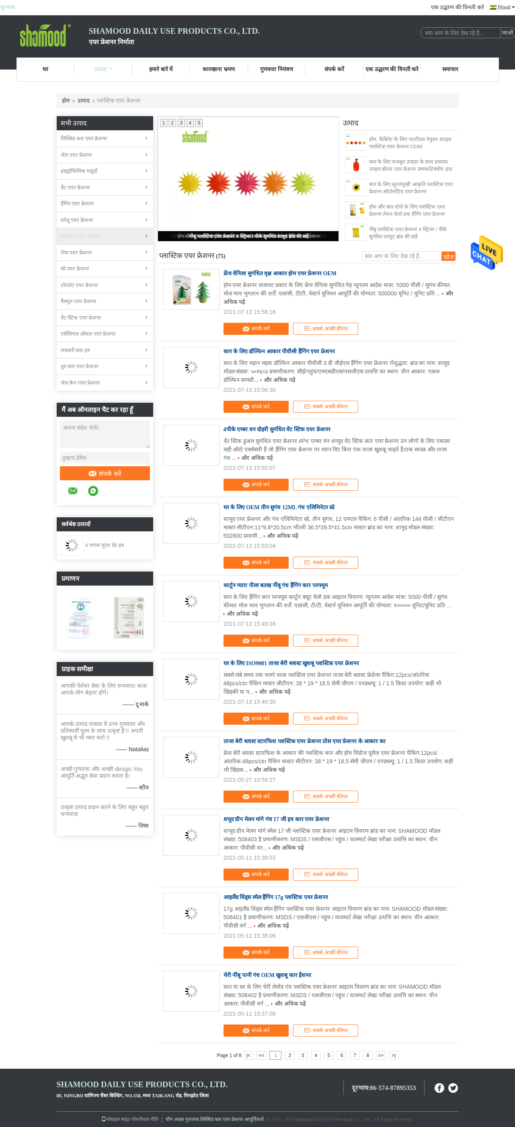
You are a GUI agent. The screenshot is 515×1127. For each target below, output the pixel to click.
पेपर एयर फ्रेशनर (76, 253)
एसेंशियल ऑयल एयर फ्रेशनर (88, 334)
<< (261, 1055)
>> (381, 1055)
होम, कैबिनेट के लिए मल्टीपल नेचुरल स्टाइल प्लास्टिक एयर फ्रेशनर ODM (410, 143)
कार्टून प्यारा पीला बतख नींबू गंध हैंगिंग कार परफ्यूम (276, 585)
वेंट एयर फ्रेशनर (75, 187)
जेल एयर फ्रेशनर (76, 155)
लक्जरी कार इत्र (75, 350)
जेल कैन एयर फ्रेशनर (80, 383)
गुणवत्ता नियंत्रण (276, 69)
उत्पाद (103, 69)
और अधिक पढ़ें (279, 380)
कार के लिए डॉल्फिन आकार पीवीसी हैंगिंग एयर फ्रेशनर (279, 351)
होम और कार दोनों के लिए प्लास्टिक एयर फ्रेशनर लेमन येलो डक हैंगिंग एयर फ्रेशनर (407, 210)
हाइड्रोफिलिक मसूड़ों (79, 171)
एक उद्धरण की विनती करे (457, 7)
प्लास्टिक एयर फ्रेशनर (81, 236)
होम (66, 101)
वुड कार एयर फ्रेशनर (79, 366)
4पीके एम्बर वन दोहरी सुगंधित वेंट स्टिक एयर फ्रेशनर (277, 429)
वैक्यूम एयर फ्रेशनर (78, 301)
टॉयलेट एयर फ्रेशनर (79, 285)
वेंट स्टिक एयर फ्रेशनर (81, 318)
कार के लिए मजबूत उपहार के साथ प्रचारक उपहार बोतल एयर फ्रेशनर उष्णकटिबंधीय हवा (410, 165)
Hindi (506, 7)
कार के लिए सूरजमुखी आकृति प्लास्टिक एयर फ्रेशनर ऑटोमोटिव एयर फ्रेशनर (411, 188)
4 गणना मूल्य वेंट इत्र (104, 545)
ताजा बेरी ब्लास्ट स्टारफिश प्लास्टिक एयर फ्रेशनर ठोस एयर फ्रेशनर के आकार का (305, 741)
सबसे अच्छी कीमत (325, 329)
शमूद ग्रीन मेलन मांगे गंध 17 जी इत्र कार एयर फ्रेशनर (276, 819)
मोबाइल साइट (115, 1119)
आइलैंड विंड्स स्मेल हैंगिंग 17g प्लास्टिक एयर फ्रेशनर (276, 897)
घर (45, 69)
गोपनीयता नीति (144, 1119)
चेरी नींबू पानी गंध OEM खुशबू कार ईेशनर (268, 975)
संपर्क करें (334, 69)
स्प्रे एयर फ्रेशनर (75, 269)
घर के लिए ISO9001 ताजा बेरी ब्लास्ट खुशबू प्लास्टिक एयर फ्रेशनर (291, 663)
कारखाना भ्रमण (219, 69)
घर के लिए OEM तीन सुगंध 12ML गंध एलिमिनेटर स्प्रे (279, 507)
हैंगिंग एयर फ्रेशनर (77, 204)
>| (394, 1055)
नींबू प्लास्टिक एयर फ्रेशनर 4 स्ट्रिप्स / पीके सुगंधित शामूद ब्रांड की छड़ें (248, 236)
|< (248, 1055)
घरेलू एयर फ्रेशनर (77, 220)
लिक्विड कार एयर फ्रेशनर (84, 138)
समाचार (450, 69)
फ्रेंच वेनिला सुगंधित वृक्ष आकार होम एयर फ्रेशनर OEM (280, 273)
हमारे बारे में (160, 69)
